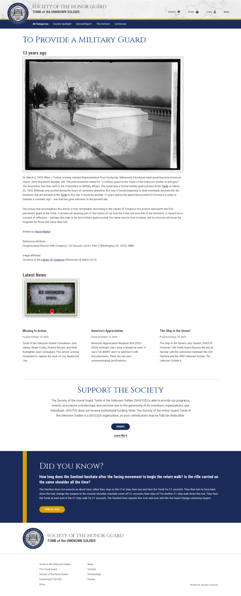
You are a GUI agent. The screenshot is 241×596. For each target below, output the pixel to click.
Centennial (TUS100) (50, 579)
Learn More (120, 435)
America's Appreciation (107, 331)
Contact (92, 569)
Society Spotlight (62, 24)
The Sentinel (103, 24)
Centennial (120, 24)
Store (191, 12)
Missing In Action (34, 331)
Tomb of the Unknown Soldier (55, 564)
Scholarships (94, 574)
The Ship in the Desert (175, 331)
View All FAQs (52, 509)
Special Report (84, 24)
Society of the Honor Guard (53, 574)
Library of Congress (53, 259)
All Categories (41, 24)
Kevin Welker (43, 231)
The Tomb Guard (48, 569)
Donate (172, 12)
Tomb (165, 186)
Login (209, 12)
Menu (226, 12)
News (90, 564)
